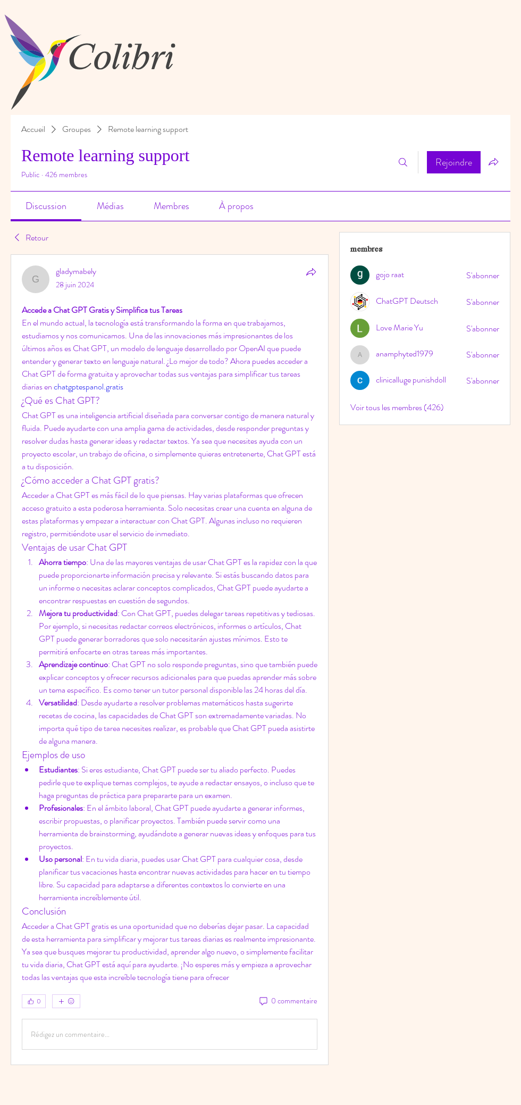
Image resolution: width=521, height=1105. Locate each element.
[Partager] (311, 271)
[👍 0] (34, 1001)
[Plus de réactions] (66, 1001)
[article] (170, 659)
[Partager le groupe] (493, 161)
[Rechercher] (403, 162)
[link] (46, 206)
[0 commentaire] (287, 1001)
